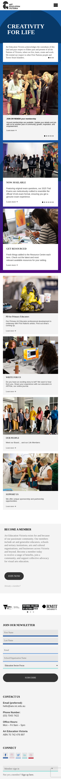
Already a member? (12, 586)
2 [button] (30, 612)
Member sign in (11, 768)
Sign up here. (27, 774)
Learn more (11, 130)
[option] (11, 607)
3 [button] (33, 612)
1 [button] (27, 612)
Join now (14, 576)
